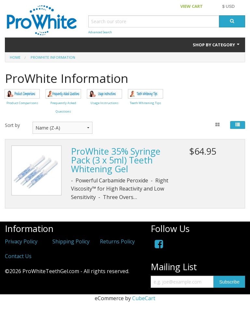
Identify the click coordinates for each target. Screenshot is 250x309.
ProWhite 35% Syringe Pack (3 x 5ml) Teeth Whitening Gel (115, 160)
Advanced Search (100, 32)
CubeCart (143, 298)
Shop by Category (216, 45)
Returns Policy (117, 241)
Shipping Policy (71, 241)
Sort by (12, 125)
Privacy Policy (21, 241)
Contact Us (18, 256)
